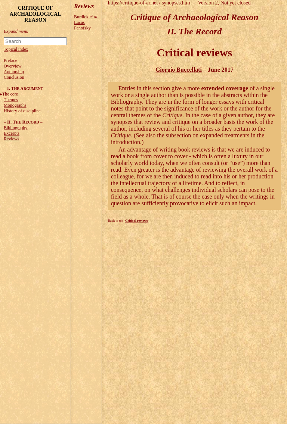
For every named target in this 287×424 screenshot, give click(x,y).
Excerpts (11, 133)
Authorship (14, 71)
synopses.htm (176, 3)
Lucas (79, 22)
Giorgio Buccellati (178, 69)
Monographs (15, 105)
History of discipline (22, 110)
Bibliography (15, 127)
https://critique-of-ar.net (133, 3)
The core (10, 94)
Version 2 (208, 3)
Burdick (86, 16)
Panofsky (82, 28)
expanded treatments (224, 135)
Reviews (11, 138)
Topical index (16, 49)
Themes (11, 99)
